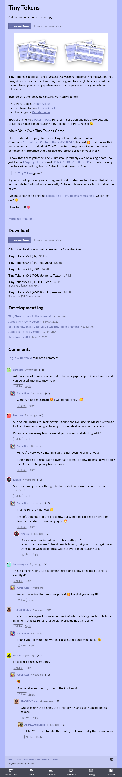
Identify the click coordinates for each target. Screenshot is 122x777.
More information (21, 218)
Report (45, 759)
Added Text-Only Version (24, 321)
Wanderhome (41, 112)
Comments (71, 772)
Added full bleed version (24, 331)
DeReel (17, 655)
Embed (55, 759)
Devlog (91, 772)
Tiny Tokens (25, 173)
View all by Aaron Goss (28, 759)
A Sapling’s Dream (34, 162)
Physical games (15, 763)
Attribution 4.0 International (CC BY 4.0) (48, 142)
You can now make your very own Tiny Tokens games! (43, 326)
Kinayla (17, 479)
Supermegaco (20, 564)
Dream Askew (41, 103)
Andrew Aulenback (34, 724)
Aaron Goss (23, 393)
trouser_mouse (41, 119)
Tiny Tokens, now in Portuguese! (29, 316)
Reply (28, 386)
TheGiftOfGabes (22, 609)
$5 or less (29, 763)
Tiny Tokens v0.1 (19, 337)
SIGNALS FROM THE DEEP (70, 162)
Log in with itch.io (20, 358)
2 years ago (31, 369)
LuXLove (18, 415)
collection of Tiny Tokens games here (70, 195)
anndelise (18, 369)
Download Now (20, 26)
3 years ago (31, 415)
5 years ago (29, 655)
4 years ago (29, 479)
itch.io (11, 759)
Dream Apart (46, 108)
